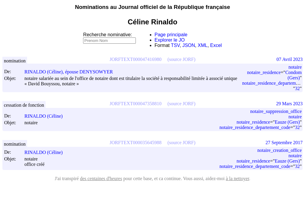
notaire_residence (264, 72)
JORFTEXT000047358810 (135, 103)
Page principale (171, 34)
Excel (216, 45)
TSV (175, 45)
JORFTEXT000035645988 (135, 142)
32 (297, 88)
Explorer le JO (170, 40)
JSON (188, 45)
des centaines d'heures (101, 178)
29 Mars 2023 (289, 103)
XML (203, 45)
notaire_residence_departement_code (255, 127)
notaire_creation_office (279, 150)
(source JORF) (181, 59)
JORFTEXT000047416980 (135, 59)
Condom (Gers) (293, 75)
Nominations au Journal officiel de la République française (152, 7)
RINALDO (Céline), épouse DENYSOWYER (71, 71)
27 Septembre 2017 (284, 142)
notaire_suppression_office (276, 111)
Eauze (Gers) (287, 122)
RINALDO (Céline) (46, 116)
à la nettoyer (237, 178)
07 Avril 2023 (289, 59)
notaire (295, 67)
